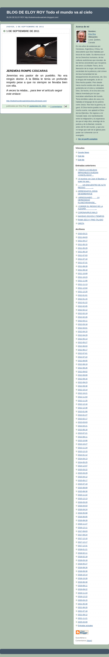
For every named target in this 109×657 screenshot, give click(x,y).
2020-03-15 (82, 600)
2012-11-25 (82, 401)
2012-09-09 (82, 375)
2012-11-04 (82, 397)
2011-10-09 (82, 274)
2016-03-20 (82, 502)
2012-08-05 (82, 361)
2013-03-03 (82, 422)
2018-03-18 (82, 560)
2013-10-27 (82, 444)
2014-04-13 (82, 459)
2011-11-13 (82, 284)
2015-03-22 (82, 470)
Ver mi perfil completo (88, 139)
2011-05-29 (82, 248)
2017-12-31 (82, 546)
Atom (89, 641)
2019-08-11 (82, 586)
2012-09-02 (82, 372)
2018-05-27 (82, 564)
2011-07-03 (82, 255)
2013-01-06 (82, 412)
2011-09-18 (82, 270)
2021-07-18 (82, 611)
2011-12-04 (82, 288)
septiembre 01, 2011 (37, 106)
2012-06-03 (82, 346)
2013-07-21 (82, 433)
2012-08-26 (82, 368)
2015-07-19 (82, 484)
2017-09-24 (82, 535)
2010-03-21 (82, 234)
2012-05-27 (82, 342)
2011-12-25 (82, 292)
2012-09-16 (82, 379)
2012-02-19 (82, 313)
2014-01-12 (82, 455)
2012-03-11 (82, 321)
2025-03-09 (82, 622)
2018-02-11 (82, 553)
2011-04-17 (82, 241)
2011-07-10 (82, 259)
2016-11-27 (82, 524)
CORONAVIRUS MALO (87, 213)
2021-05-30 (82, 604)
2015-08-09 (82, 488)
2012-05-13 (82, 339)
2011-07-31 (82, 263)
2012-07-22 (82, 357)
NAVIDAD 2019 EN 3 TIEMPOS (91, 216)
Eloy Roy (92, 34)
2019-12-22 (82, 597)
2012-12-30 (82, 408)
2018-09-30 (82, 571)
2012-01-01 (82, 295)
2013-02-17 (82, 419)
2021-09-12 (82, 615)
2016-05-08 (82, 513)
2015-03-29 (82, 473)
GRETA (81, 223)
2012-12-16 (82, 404)
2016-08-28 (82, 520)
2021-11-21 (82, 618)
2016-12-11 (82, 528)
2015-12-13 (82, 499)
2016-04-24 (82, 510)
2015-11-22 (82, 495)
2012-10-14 (82, 390)
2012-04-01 (82, 328)
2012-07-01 (82, 353)
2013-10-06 (82, 441)
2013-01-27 (82, 415)
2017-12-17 (82, 542)
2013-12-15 (82, 451)
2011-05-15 (82, 245)
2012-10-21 (82, 393)
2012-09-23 (82, 382)
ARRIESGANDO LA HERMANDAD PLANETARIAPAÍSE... (88, 200)
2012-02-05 (82, 306)
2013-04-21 (82, 426)
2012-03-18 (82, 324)
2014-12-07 (82, 466)
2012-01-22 (82, 303)
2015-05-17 (82, 480)
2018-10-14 (82, 575)
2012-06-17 (82, 350)
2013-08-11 (82, 437)
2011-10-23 (82, 277)
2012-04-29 (82, 335)
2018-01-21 (82, 549)
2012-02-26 (82, 317)
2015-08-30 (82, 491)
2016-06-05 (82, 517)
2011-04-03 (82, 237)
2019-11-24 (82, 593)
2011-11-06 (82, 281)
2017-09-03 (82, 531)
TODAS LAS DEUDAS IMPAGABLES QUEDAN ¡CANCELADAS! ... (88, 172)
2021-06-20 (82, 607)
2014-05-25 (82, 462)
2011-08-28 (82, 266)
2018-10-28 (82, 578)
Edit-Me (81, 156)
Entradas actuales (85, 626)
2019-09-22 (82, 589)
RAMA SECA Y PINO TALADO (90, 220)
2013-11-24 (82, 448)
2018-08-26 (82, 568)
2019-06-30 (82, 582)
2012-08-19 (82, 364)
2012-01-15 (82, 299)
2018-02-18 (82, 557)
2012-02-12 (82, 310)
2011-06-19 (82, 252)
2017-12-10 (82, 539)
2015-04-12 (82, 477)
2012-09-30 (82, 386)
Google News (83, 152)
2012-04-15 (82, 332)
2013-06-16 (82, 430)
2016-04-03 (82, 506)
